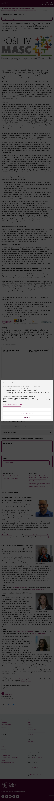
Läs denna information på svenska (12, 406)
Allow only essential (27, 410)
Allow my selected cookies (27, 414)
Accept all (27, 417)
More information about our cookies (12, 404)
